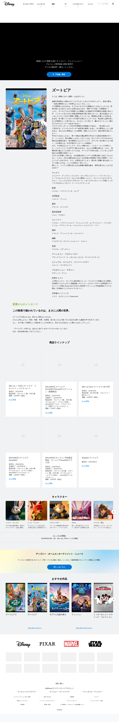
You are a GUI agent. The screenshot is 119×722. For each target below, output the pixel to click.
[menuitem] (28, 4)
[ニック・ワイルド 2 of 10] (37, 538)
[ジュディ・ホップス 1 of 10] (15, 538)
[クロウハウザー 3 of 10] (59, 538)
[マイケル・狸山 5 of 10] (103, 538)
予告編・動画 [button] (59, 79)
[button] (113, 540)
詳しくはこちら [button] (59, 597)
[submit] (113, 4)
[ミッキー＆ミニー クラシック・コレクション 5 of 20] (103, 628)
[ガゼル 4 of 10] (81, 538)
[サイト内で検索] (104, 4)
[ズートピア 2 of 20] (37, 628)
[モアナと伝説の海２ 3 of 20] (59, 628)
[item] (40, 4)
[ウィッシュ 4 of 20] (81, 628)
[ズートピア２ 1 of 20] (15, 628)
